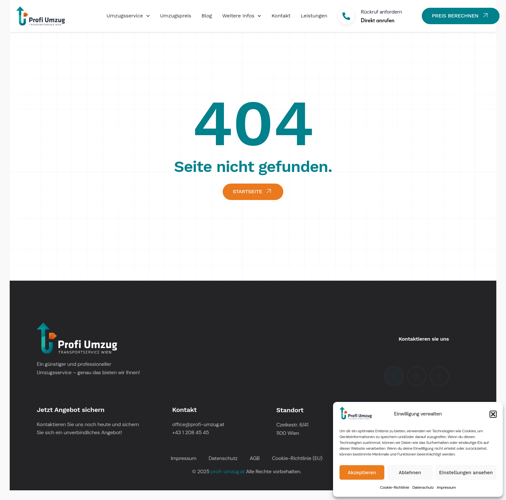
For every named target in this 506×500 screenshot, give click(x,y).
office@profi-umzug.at (198, 424)
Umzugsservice (128, 16)
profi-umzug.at (228, 471)
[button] (493, 414)
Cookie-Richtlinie (394, 487)
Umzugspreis (175, 16)
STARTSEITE (253, 191)
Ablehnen (410, 472)
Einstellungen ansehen (466, 472)
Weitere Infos (241, 16)
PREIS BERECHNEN (461, 15)
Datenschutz (423, 487)
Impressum (446, 487)
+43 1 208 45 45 (190, 432)
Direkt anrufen (377, 20)
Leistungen (314, 16)
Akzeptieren (362, 472)
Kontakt (280, 16)
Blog (206, 16)
